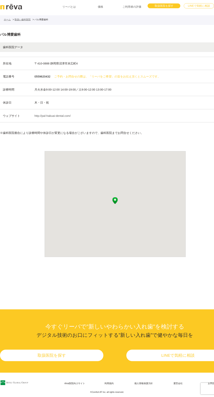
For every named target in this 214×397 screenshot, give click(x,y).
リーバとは (69, 6)
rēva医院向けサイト (74, 383)
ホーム (7, 19)
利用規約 (109, 383)
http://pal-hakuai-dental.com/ (52, 115)
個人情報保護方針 (143, 383)
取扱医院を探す (164, 5)
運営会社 (178, 383)
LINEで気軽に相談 (199, 5)
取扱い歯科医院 (23, 19)
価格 (100, 6)
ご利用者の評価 (132, 6)
